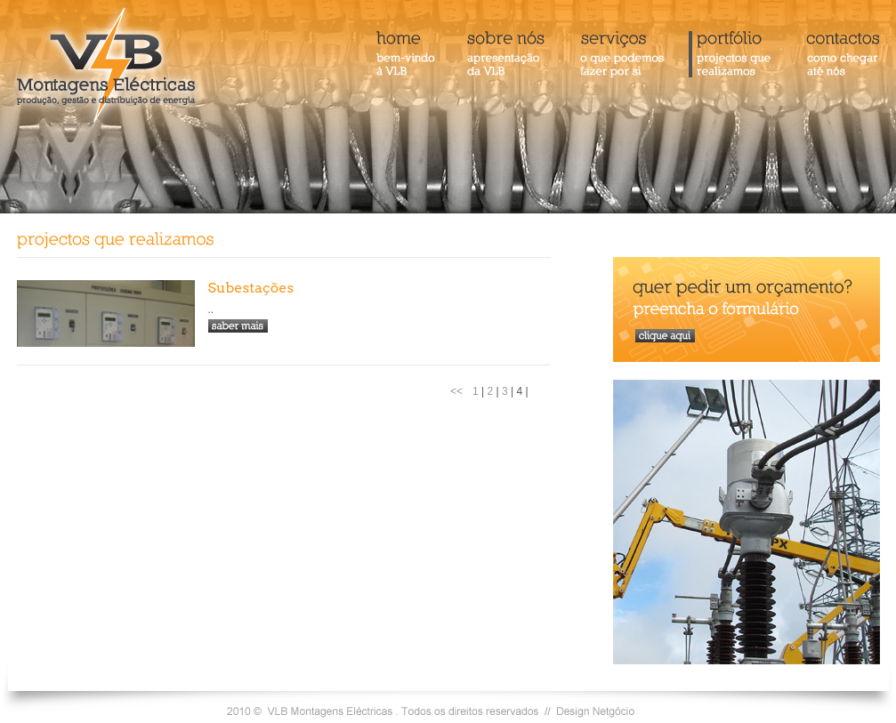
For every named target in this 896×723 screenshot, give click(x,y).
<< (456, 391)
